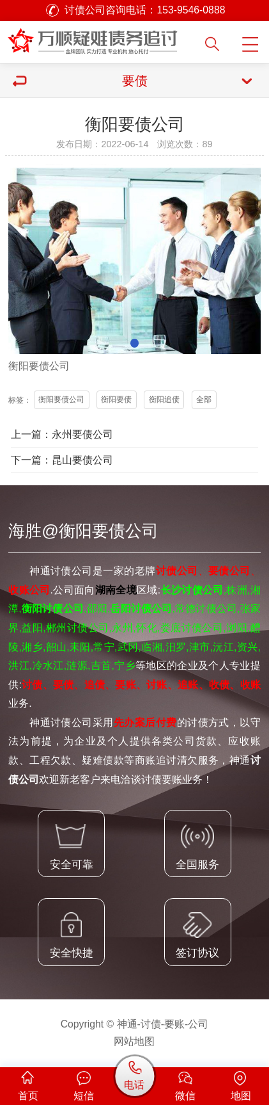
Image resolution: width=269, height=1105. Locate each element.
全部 (203, 399)
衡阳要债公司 (61, 399)
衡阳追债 (164, 399)
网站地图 (134, 1041)
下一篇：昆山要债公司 (62, 460)
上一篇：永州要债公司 (62, 434)
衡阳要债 (116, 399)
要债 (39, 365)
